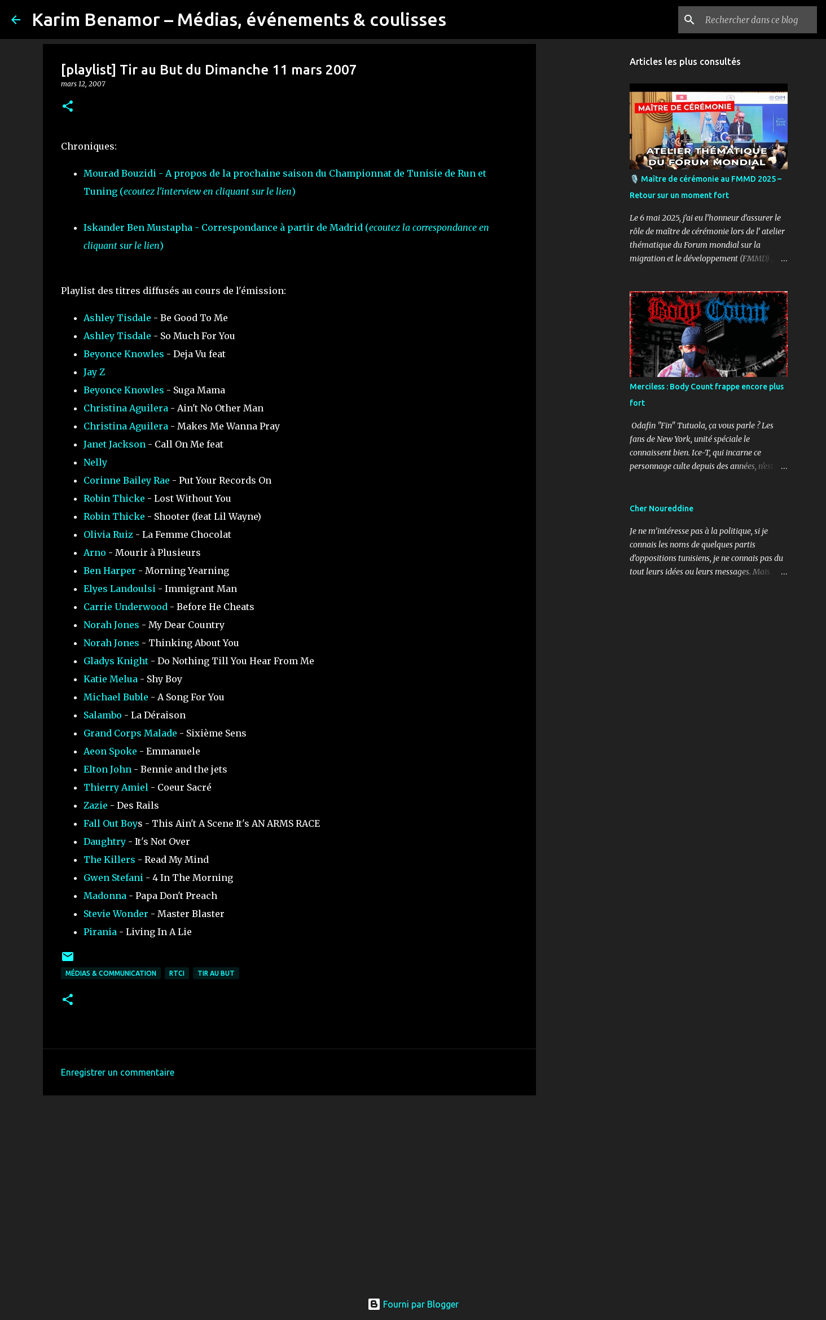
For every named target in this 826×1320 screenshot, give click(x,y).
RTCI (176, 973)
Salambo (103, 715)
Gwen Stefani (113, 877)
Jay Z (94, 372)
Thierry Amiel (116, 787)
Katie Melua (111, 679)
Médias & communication (110, 973)
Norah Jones (111, 624)
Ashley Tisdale (117, 317)
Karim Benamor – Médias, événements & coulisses (239, 19)
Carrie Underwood (126, 606)
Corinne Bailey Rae (127, 480)
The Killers (109, 859)
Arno (95, 552)
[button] (67, 107)
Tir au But (216, 973)
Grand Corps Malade (130, 733)
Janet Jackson (115, 444)
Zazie (96, 805)
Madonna (105, 895)
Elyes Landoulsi (120, 588)
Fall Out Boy (111, 823)
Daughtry (105, 841)
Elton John (107, 769)
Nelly (95, 462)
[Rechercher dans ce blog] (757, 19)
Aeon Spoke (110, 751)
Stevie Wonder (116, 913)
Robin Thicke (114, 498)
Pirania (100, 931)
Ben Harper (110, 570)
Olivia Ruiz (108, 534)
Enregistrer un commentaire (117, 1072)
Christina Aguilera (126, 408)
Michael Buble (116, 697)
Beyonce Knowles (124, 353)
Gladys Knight (116, 660)
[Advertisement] (289, 1191)
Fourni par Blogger (413, 1304)
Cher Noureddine (661, 508)
